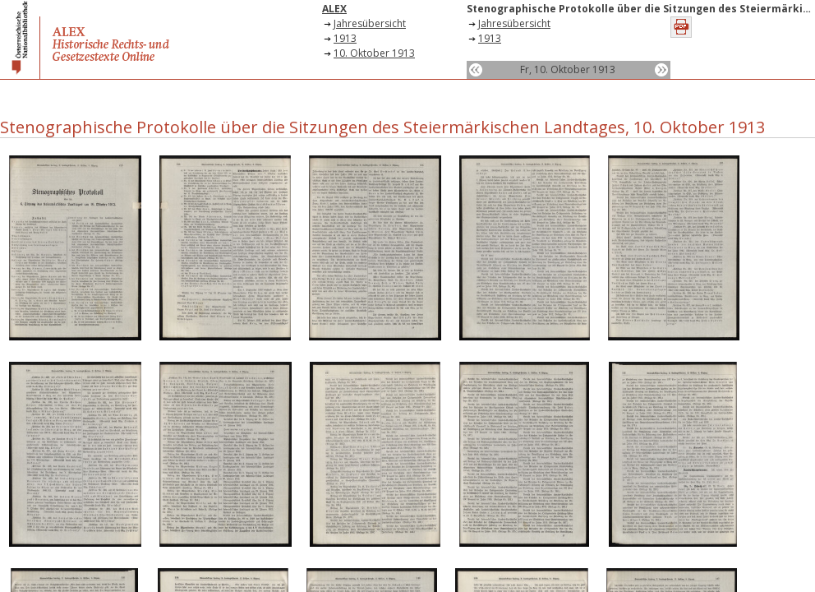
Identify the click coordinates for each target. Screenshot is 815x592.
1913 (345, 38)
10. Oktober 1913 (374, 53)
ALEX (334, 9)
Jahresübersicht (370, 23)
